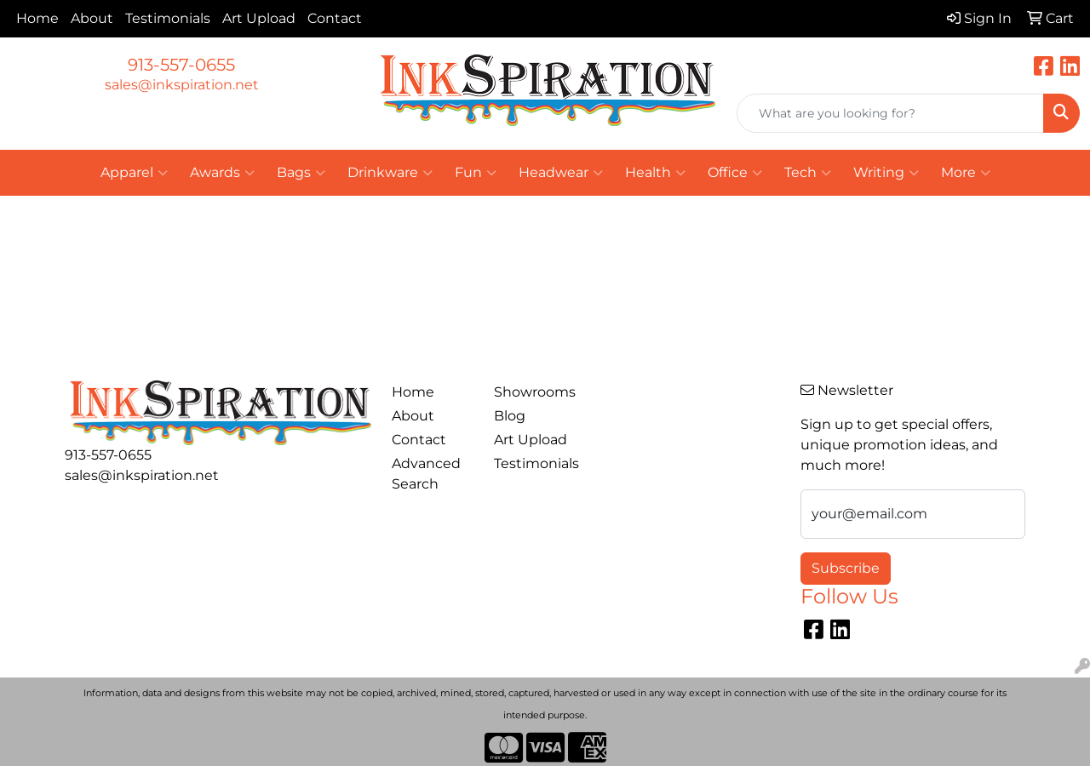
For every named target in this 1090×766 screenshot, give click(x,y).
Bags (301, 173)
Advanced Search (426, 473)
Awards (222, 173)
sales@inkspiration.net (182, 85)
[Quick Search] (890, 113)
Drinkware (390, 173)
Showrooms (535, 392)
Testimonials (167, 18)
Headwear (561, 173)
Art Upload (258, 18)
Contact (334, 18)
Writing (886, 173)
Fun (475, 173)
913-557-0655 (181, 64)
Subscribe (846, 568)
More (965, 173)
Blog (509, 416)
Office (735, 173)
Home (37, 18)
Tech (807, 173)
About (92, 18)
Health (655, 173)
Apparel (134, 173)
